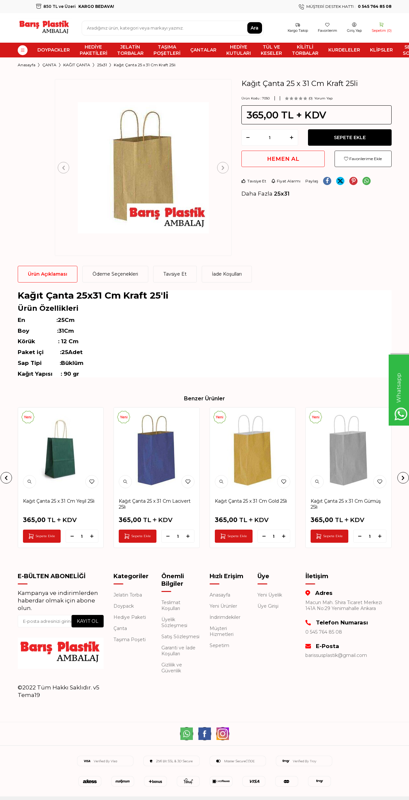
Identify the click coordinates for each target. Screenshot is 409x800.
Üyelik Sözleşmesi (174, 622)
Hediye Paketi (129, 617)
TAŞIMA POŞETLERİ (166, 50)
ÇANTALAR (203, 50)
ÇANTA (49, 64)
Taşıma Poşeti (129, 639)
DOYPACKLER (53, 50)
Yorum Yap (323, 98)
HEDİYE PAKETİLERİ (93, 50)
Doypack (123, 606)
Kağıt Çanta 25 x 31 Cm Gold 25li (251, 501)
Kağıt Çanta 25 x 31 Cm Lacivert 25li (155, 504)
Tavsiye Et (253, 181)
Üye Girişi (267, 606)
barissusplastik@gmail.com (336, 655)
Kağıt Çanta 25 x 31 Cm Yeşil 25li (58, 501)
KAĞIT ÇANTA (76, 64)
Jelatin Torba (127, 595)
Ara (254, 28)
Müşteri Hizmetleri (222, 631)
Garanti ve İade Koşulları (178, 651)
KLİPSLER (381, 50)
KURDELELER (344, 50)
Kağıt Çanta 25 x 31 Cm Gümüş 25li (346, 504)
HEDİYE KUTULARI (238, 50)
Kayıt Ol (87, 621)
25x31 (102, 64)
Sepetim (219, 645)
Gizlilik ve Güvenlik (171, 668)
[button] (66, 167)
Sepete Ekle (349, 137)
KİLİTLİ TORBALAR (305, 50)
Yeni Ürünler (223, 606)
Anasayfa (26, 64)
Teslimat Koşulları (170, 605)
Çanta (120, 628)
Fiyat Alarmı (285, 181)
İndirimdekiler (225, 617)
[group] (143, 167)
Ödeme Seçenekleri (115, 274)
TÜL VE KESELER (271, 50)
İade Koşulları (227, 274)
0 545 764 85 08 (323, 632)
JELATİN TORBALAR (130, 50)
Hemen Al (283, 159)
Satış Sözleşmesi (180, 637)
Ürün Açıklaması (47, 274)
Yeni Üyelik (269, 595)
